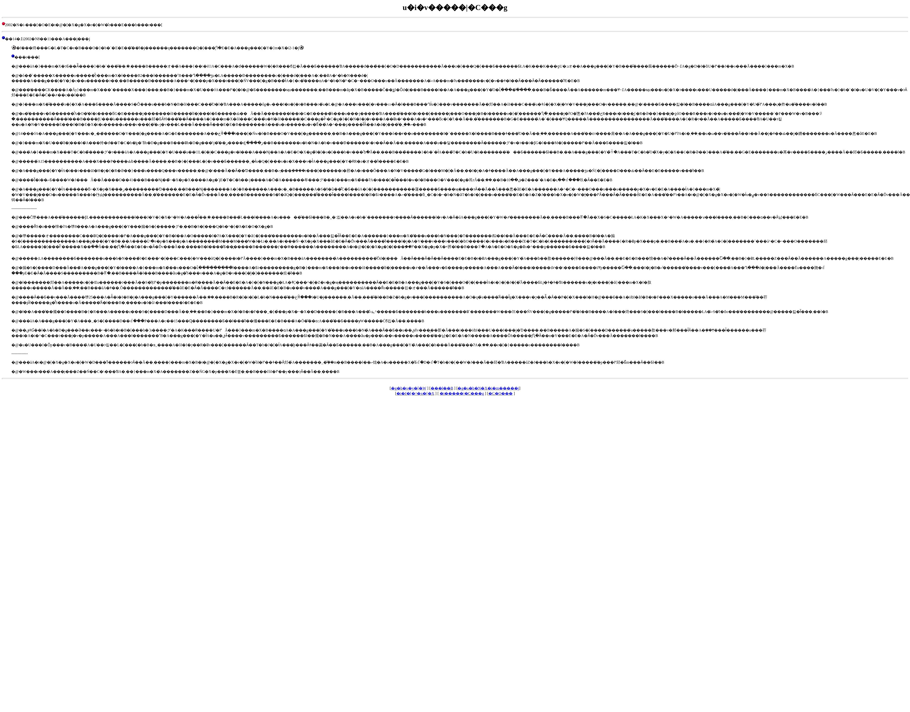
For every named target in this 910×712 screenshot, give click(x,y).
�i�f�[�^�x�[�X (415, 393)
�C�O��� (500, 393)
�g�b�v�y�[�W (408, 388)
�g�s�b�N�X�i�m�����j (488, 388)
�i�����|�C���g (462, 393)
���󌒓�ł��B (442, 388)
